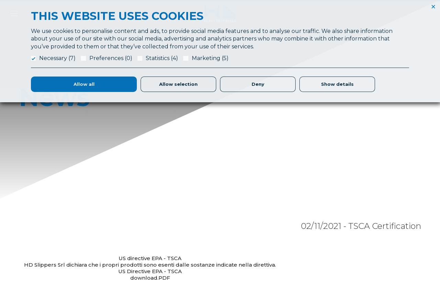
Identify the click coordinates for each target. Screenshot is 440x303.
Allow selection (178, 84)
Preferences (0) (110, 58)
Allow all (84, 84)
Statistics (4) (162, 58)
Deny (258, 84)
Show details (337, 84)
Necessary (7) (57, 58)
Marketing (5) (210, 58)
